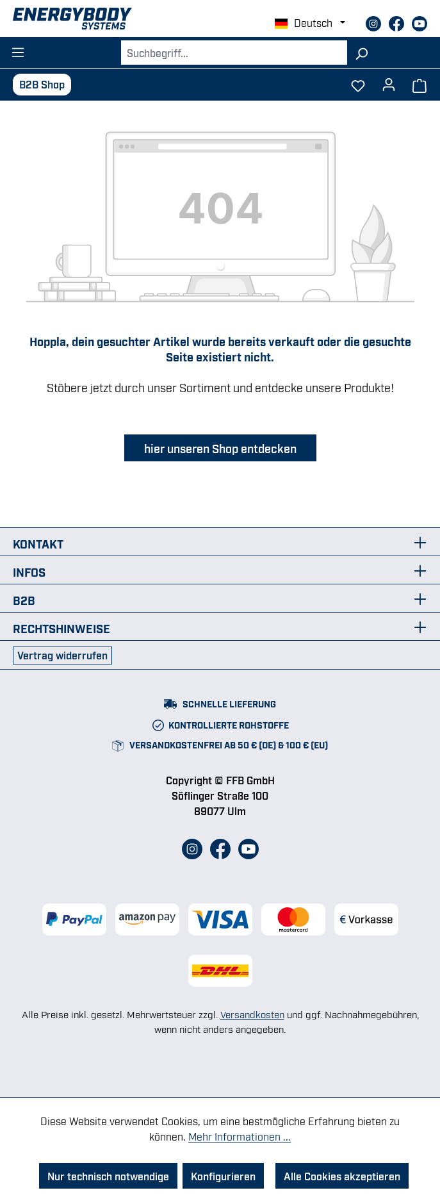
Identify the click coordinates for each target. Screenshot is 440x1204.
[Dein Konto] (388, 81)
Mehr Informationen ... (239, 1136)
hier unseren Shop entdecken (220, 448)
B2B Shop (42, 84)
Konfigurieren (223, 1175)
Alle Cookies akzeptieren (342, 1175)
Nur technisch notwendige (108, 1175)
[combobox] (233, 52)
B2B (24, 600)
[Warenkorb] (419, 84)
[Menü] (18, 49)
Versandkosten (252, 1013)
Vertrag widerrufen (62, 654)
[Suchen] (361, 52)
